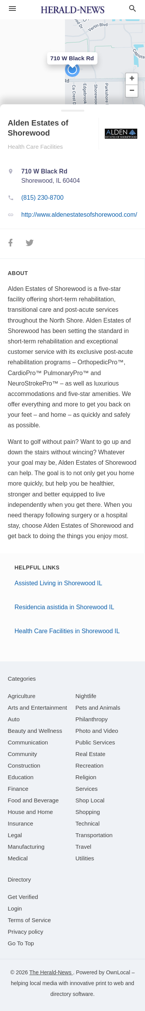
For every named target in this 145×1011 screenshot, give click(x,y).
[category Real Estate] (90, 754)
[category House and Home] (30, 812)
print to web (109, 983)
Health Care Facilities (35, 146)
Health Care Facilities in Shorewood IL (67, 631)
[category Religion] (85, 777)
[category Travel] (83, 846)
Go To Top (21, 943)
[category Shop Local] (89, 800)
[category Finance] (18, 788)
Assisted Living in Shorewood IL (58, 583)
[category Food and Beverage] (33, 800)
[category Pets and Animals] (97, 707)
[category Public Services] (95, 742)
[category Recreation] (89, 765)
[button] (72, 69)
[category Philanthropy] (91, 719)
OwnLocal (118, 972)
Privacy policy (25, 931)
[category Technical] (87, 823)
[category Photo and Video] (96, 730)
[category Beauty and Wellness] (35, 730)
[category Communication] (28, 742)
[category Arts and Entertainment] (37, 707)
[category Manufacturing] (26, 846)
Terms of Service (29, 920)
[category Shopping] (87, 812)
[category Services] (86, 788)
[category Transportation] (94, 835)
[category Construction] (24, 765)
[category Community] (22, 754)
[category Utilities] (84, 858)
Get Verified (23, 897)
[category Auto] (14, 719)
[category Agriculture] (22, 696)
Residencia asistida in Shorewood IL (64, 607)
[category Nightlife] (85, 696)
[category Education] (21, 777)
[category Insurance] (20, 823)
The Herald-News (51, 972)
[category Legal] (15, 835)
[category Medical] (18, 858)
